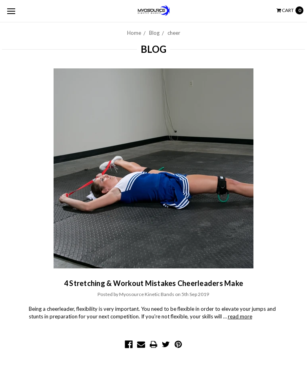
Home (134, 33)
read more (240, 316)
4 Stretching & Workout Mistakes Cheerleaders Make (153, 283)
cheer (173, 33)
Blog (154, 33)
